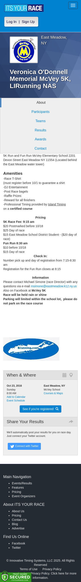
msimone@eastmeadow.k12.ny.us (54, 286)
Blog (15, 524)
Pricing (16, 492)
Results (40, 130)
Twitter (16, 547)
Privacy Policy (52, 569)
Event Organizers (23, 496)
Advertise (18, 528)
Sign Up (28, 22)
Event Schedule (16, 400)
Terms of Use (28, 569)
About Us (18, 511)
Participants (41, 112)
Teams (40, 121)
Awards (40, 139)
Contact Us (19, 519)
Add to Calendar (16, 396)
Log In (11, 22)
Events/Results (22, 483)
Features (18, 487)
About (41, 102)
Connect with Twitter (24, 446)
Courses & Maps (53, 393)
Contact (40, 148)
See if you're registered (40, 409)
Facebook (18, 543)
